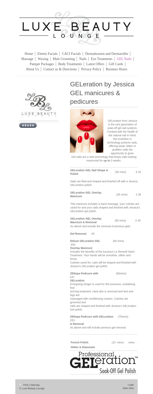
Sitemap (35, 384)
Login (131, 384)
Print (24, 384)
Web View (128, 388)
